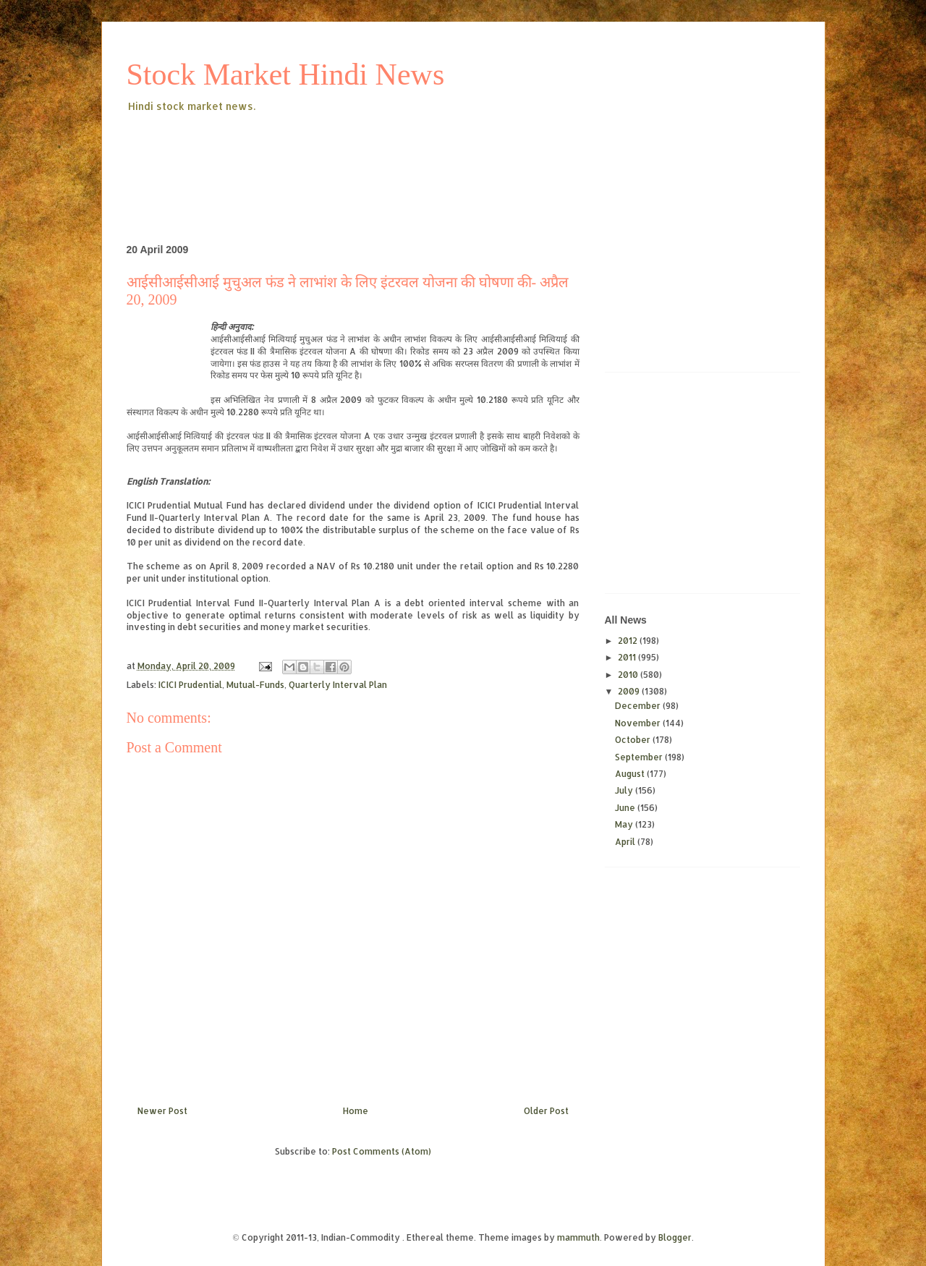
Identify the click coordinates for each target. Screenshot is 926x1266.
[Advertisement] (390, 154)
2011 (628, 657)
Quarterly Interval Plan (338, 684)
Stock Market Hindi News (286, 74)
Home (355, 1110)
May (625, 824)
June (626, 807)
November (639, 723)
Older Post (546, 1110)
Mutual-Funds (255, 684)
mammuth (578, 1237)
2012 (629, 640)
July (625, 790)
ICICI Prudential (190, 684)
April (626, 841)
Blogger (675, 1237)
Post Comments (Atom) (381, 1151)
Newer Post (162, 1110)
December (639, 705)
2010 (629, 674)
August (631, 773)
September (640, 757)
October (634, 739)
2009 (630, 691)
